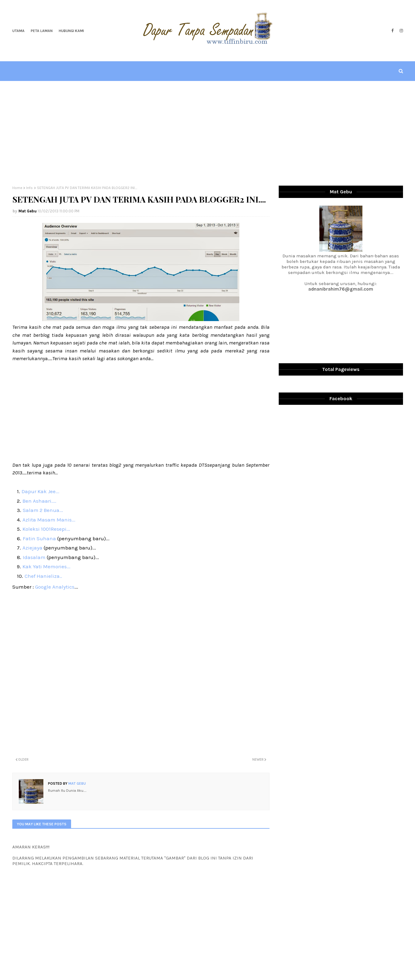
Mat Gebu (27, 211)
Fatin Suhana (40, 538)
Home (17, 188)
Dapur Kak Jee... (40, 491)
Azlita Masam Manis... (48, 520)
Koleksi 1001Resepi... (46, 529)
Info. (29, 188)
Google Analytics (54, 587)
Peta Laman (42, 31)
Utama (18, 31)
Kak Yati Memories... (46, 566)
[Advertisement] (208, 133)
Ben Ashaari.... (39, 501)
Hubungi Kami (71, 31)
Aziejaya (33, 548)
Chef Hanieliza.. (43, 576)
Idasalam (34, 557)
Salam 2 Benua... (43, 510)
